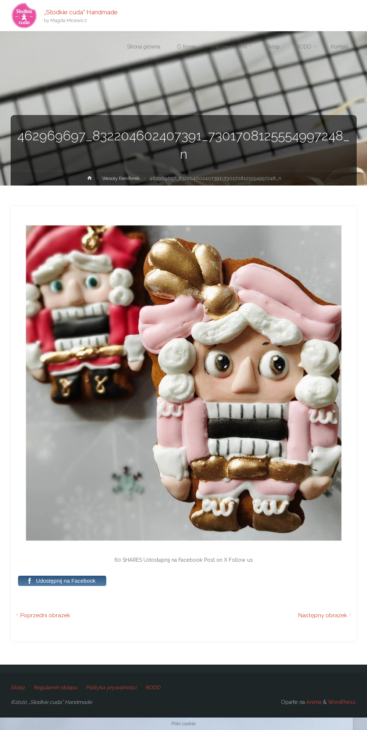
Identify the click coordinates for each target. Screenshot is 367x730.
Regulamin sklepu (55, 687)
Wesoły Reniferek (121, 178)
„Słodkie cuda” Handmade (81, 11)
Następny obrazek (325, 615)
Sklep (18, 687)
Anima (313, 702)
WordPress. (342, 702)
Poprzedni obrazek (42, 615)
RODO (152, 687)
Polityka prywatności (111, 687)
